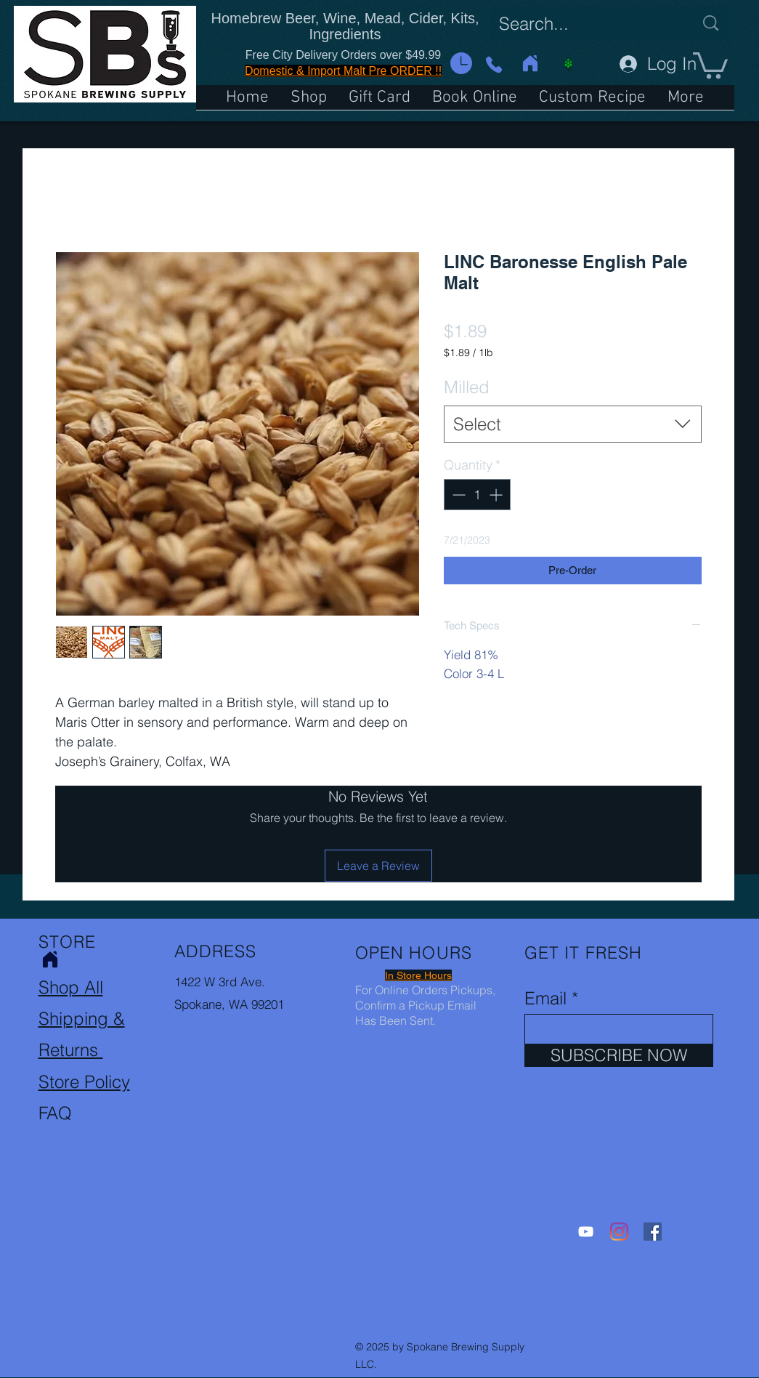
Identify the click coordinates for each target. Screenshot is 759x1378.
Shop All (70, 987)
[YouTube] (586, 1231)
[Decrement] (457, 494)
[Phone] (494, 64)
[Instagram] (619, 1231)
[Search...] (586, 24)
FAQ (55, 1113)
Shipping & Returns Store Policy (84, 1050)
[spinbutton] (477, 494)
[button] (461, 63)
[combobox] (573, 424)
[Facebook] (653, 1231)
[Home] (530, 63)
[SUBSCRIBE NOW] (618, 1055)
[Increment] (497, 494)
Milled (467, 387)
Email (545, 998)
